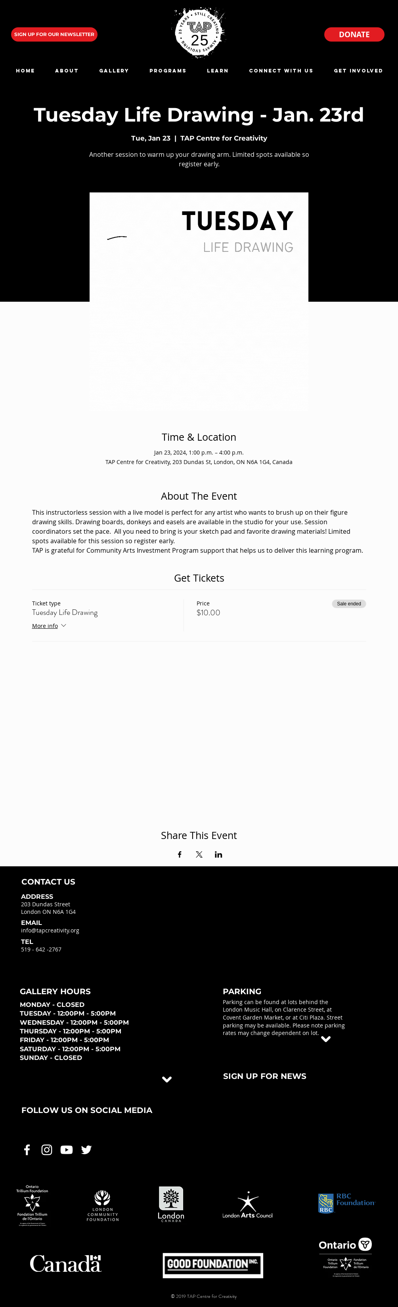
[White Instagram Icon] (47, 1150)
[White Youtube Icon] (66, 1150)
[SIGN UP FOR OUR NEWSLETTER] (54, 34)
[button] (67, 70)
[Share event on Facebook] (180, 854)
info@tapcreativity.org (50, 930)
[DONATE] (354, 34)
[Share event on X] (199, 854)
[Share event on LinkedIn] (218, 854)
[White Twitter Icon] (86, 1150)
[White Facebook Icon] (27, 1150)
